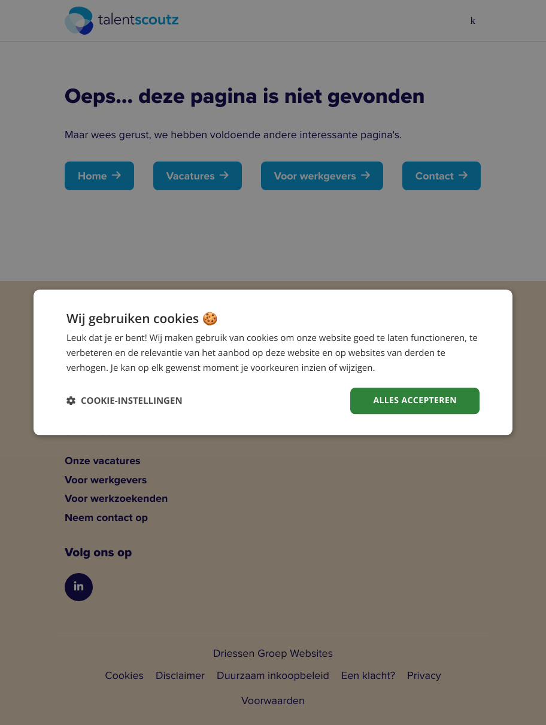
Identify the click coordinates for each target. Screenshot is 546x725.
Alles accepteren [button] (415, 400)
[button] (124, 401)
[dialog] (273, 362)
